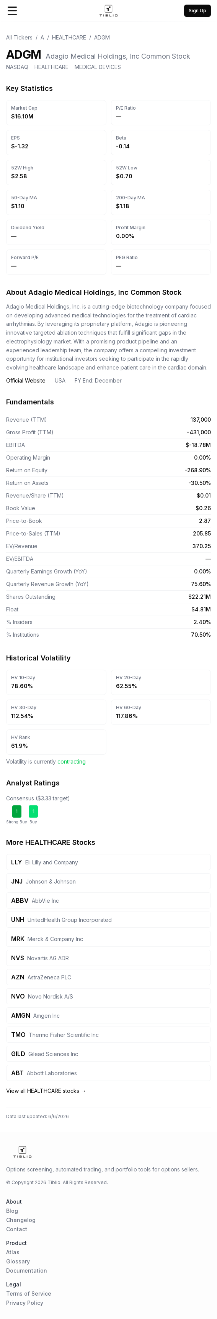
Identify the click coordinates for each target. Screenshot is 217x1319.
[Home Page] (108, 10)
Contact (16, 1229)
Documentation (26, 1270)
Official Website (26, 380)
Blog (12, 1210)
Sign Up (197, 10)
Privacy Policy (24, 1302)
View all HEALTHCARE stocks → (46, 1090)
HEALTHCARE (69, 37)
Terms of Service (28, 1293)
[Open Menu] (12, 11)
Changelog (21, 1220)
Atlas (13, 1252)
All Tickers (19, 37)
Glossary (18, 1261)
